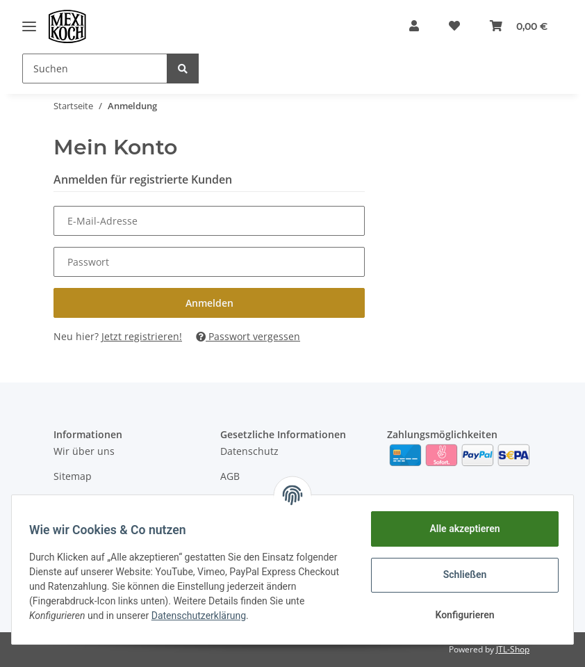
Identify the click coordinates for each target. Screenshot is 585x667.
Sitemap (72, 476)
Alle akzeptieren (460, 528)
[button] (405, 26)
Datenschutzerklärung (269, 615)
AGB (230, 476)
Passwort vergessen (248, 336)
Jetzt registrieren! (141, 336)
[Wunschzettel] (449, 26)
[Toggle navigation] (29, 26)
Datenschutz (249, 451)
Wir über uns (84, 451)
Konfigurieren (459, 614)
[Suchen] (94, 68)
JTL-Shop (512, 649)
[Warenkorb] (517, 26)
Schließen (460, 574)
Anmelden (209, 303)
